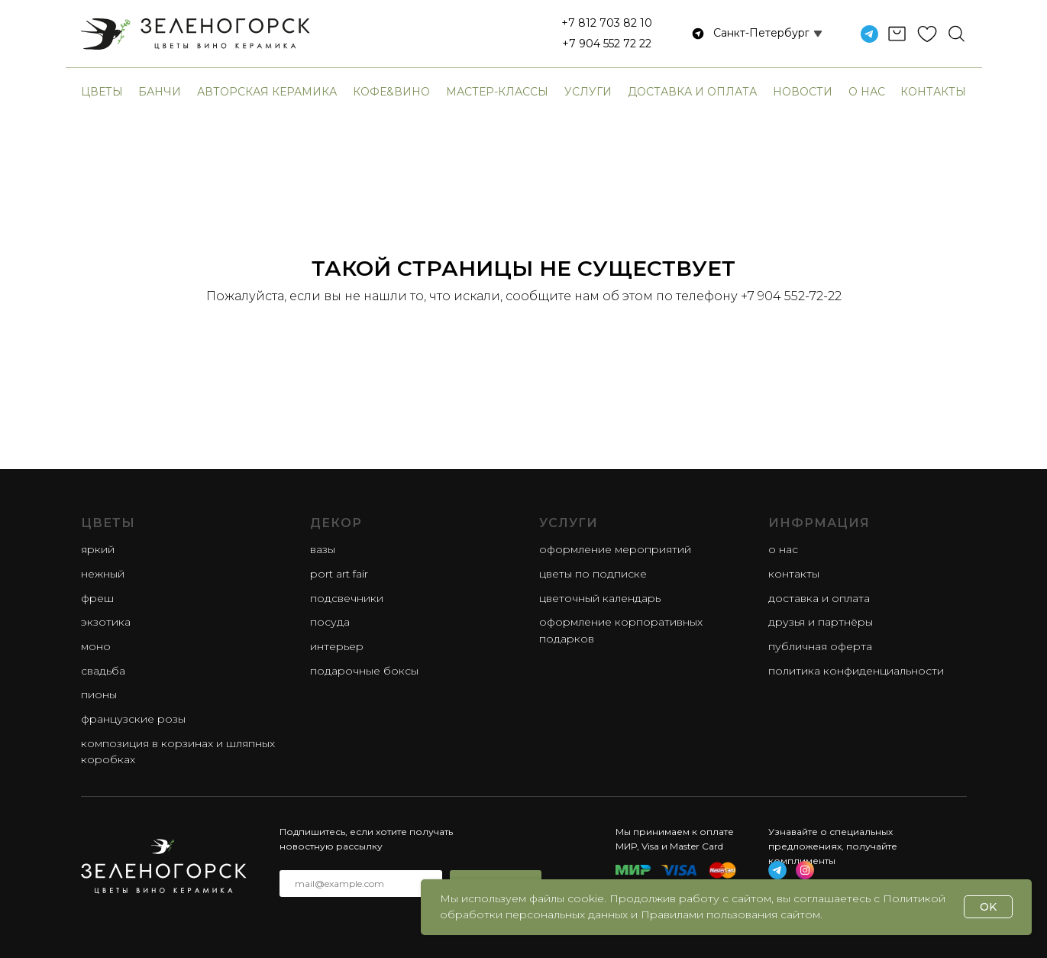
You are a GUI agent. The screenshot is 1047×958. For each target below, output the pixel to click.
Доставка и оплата (692, 92)
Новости (802, 92)
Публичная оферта (820, 646)
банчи (159, 92)
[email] (361, 883)
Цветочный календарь (600, 598)
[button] (749, 33)
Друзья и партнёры (820, 622)
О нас (866, 92)
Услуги (588, 92)
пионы (99, 694)
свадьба (103, 671)
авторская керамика (267, 92)
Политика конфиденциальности (856, 671)
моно (96, 646)
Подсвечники (346, 598)
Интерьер (337, 646)
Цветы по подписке (593, 574)
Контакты (933, 92)
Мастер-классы (497, 92)
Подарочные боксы (364, 671)
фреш (97, 598)
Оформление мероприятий (615, 549)
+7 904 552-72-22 (791, 296)
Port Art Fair (339, 574)
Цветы (102, 92)
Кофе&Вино (391, 92)
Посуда (330, 622)
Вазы (322, 549)
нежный (102, 574)
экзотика (106, 622)
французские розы (133, 719)
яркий (98, 549)
